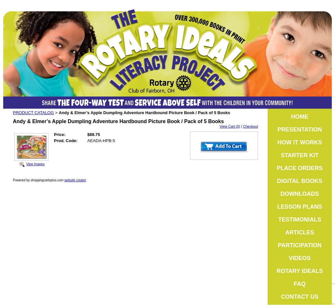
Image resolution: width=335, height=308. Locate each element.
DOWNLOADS (299, 194)
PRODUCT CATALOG (33, 112)
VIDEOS (300, 258)
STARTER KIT (300, 155)
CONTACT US (300, 297)
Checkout (250, 126)
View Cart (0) (230, 126)
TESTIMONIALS (299, 219)
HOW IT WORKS (300, 142)
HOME (299, 116)
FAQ (299, 284)
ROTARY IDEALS (300, 271)
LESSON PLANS (299, 207)
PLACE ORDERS (299, 168)
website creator (75, 180)
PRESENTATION (300, 129)
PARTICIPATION (300, 245)
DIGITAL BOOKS (299, 181)
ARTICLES (299, 232)
